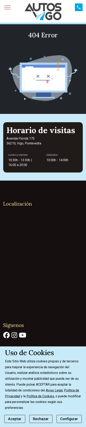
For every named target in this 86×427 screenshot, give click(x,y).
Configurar (69, 419)
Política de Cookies (40, 396)
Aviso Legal (54, 390)
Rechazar (41, 419)
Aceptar (14, 419)
